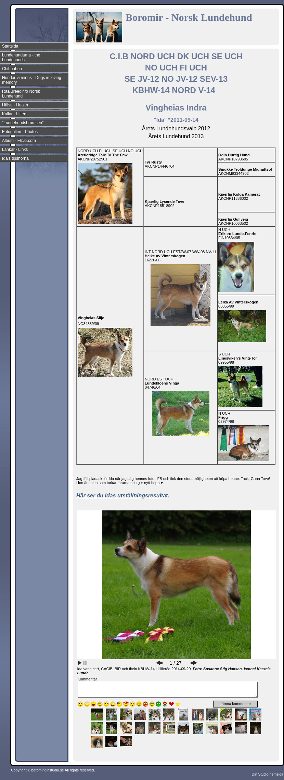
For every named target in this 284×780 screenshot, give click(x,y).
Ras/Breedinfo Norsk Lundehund (21, 94)
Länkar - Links (15, 149)
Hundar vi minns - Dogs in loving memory (31, 80)
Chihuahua (12, 68)
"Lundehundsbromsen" (22, 122)
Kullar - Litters (14, 114)
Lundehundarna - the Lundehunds (21, 57)
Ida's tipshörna (15, 158)
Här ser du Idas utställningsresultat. (122, 495)
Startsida (10, 46)
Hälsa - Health (15, 105)
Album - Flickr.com (19, 140)
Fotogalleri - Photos (20, 131)
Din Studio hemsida (267, 774)
